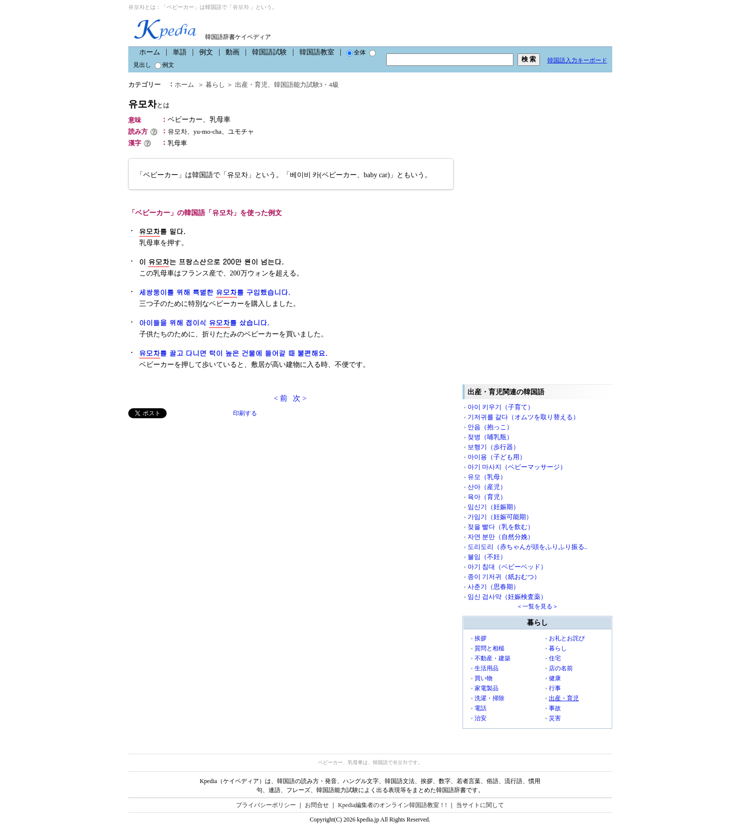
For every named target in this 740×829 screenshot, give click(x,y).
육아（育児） (487, 497)
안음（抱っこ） (490, 427)
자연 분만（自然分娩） (501, 537)
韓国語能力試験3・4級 (306, 84)
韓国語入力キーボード (577, 60)
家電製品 (486, 688)
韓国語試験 (269, 52)
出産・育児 (251, 84)
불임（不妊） (487, 556)
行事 (555, 688)
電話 (481, 708)
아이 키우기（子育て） (501, 407)
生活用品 (486, 668)
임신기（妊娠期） (493, 507)
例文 (206, 52)
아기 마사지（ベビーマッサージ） (517, 467)
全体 (356, 52)
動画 (233, 52)
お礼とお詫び (567, 638)
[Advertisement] (203, 488)
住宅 (555, 658)
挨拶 (481, 638)
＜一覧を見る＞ (537, 606)
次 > (299, 398)
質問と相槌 (489, 648)
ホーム (149, 52)
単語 (180, 52)
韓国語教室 (316, 52)
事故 (555, 708)
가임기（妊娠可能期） (500, 517)
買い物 (484, 678)
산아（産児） (487, 487)
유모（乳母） (487, 477)
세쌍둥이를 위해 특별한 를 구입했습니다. (214, 292)
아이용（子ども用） (497, 457)
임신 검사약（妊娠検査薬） (507, 596)
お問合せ (317, 805)
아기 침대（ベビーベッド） (507, 566)
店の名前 (561, 668)
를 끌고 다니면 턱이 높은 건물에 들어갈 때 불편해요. (233, 353)
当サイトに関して (480, 805)
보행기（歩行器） (493, 447)
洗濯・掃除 (489, 698)
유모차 (149, 104)
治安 (481, 718)
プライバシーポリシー (266, 805)
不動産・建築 (492, 658)
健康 (555, 678)
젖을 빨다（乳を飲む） (501, 527)
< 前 (280, 398)
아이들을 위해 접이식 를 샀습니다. (204, 322)
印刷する (245, 413)
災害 (555, 718)
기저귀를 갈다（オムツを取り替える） (523, 417)
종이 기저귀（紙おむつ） (504, 576)
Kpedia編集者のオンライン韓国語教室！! (392, 805)
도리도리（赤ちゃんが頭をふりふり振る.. (528, 547)
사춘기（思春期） (493, 586)
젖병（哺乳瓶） (490, 437)
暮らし (215, 84)
